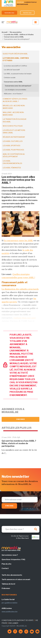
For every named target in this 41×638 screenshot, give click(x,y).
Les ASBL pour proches (13, 150)
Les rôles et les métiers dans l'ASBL (14, 131)
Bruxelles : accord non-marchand (14, 107)
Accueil (4, 32)
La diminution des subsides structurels (20, 289)
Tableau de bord (8, 584)
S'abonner (20, 419)
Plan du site (6, 564)
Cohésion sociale (9, 77)
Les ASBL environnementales (12, 162)
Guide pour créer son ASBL (15, 54)
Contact (5, 568)
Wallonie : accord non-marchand (13, 113)
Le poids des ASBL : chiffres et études (19, 34)
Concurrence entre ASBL (14, 37)
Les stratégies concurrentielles (15, 90)
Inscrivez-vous (27, 13)
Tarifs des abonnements (12, 575)
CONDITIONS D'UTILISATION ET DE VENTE (17, 620)
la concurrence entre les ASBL (18, 240)
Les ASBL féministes (12, 168)
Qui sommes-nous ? (10, 555)
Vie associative (16, 32)
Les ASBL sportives (11, 146)
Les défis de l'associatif (12, 70)
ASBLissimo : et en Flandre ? (13, 94)
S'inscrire (9, 506)
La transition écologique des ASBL (14, 120)
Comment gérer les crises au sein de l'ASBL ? (15, 100)
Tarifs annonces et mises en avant (16, 579)
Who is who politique (13, 126)
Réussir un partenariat (14, 137)
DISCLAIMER (13, 623)
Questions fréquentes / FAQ (13, 559)
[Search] (20, 529)
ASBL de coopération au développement (14, 155)
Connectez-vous (9, 13)
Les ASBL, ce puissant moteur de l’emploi (17, 74)
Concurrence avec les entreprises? (18, 86)
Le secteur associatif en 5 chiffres (15, 66)
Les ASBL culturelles (13, 141)
